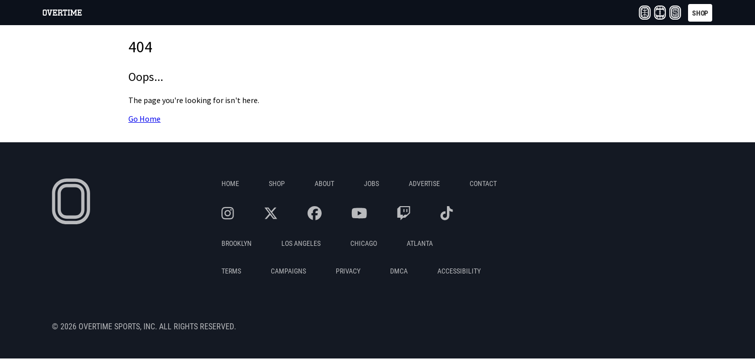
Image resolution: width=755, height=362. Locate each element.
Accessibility (459, 271)
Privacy (348, 271)
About (324, 183)
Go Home (144, 119)
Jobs (371, 183)
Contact (483, 183)
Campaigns (288, 271)
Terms (231, 271)
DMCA (399, 271)
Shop (277, 183)
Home (230, 183)
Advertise (424, 183)
